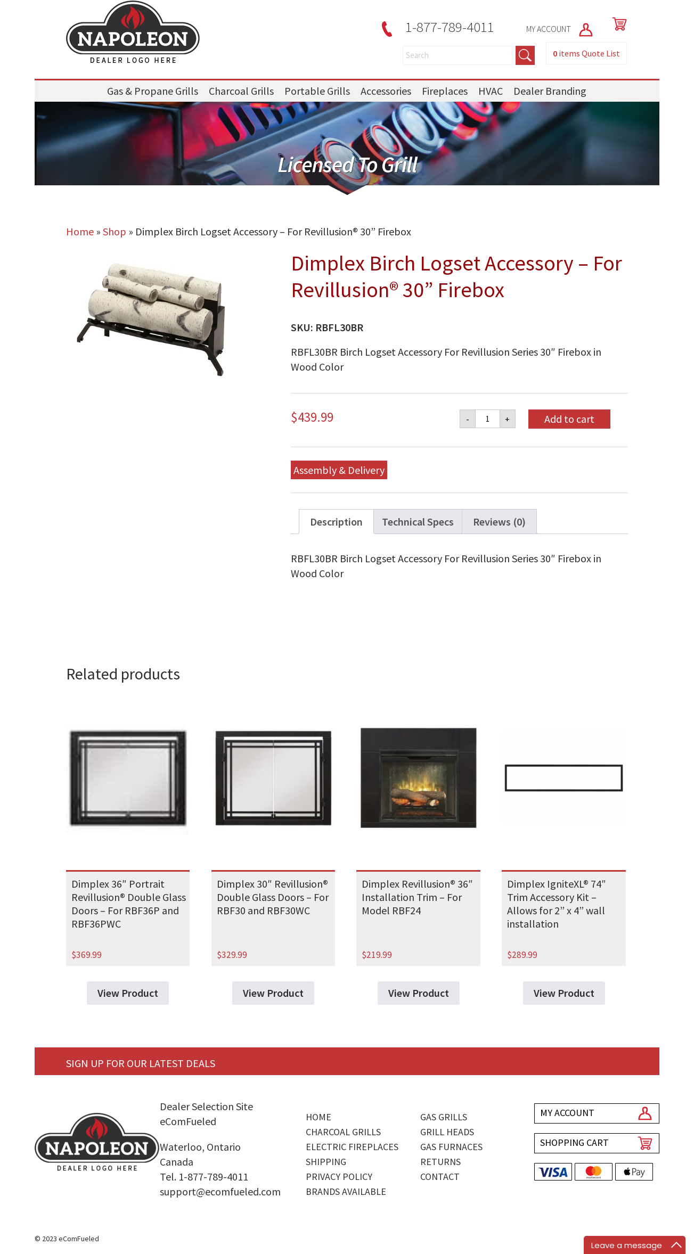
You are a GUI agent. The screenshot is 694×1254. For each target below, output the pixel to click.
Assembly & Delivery (339, 470)
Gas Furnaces (451, 1147)
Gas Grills (443, 1117)
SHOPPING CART (574, 1142)
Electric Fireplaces (352, 1147)
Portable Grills (317, 90)
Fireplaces (445, 90)
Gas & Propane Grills (152, 90)
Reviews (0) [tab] (499, 521)
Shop (114, 231)
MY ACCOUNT (560, 28)
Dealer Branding (549, 90)
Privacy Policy (339, 1176)
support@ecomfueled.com (220, 1191)
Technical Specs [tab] (418, 521)
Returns (440, 1161)
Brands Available (346, 1191)
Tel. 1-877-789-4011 (204, 1176)
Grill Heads (447, 1132)
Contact (440, 1176)
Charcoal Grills (241, 90)
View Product (127, 992)
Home (80, 231)
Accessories (386, 90)
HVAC (490, 90)
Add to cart (569, 418)
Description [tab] (336, 521)
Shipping (326, 1161)
